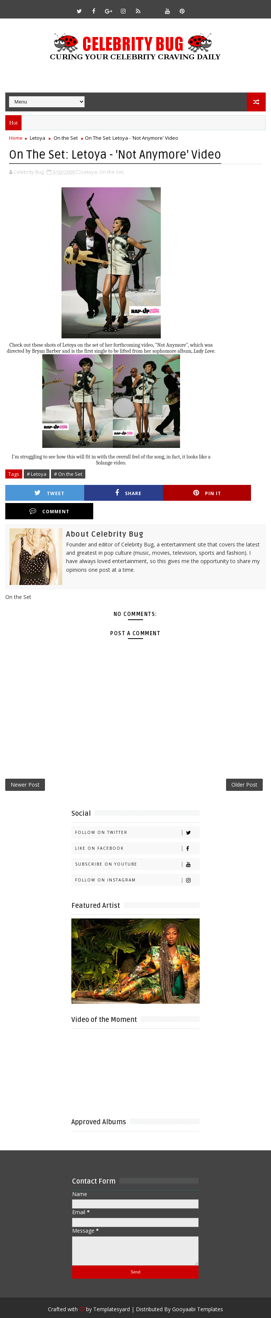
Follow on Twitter (137, 815)
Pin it (172, 492)
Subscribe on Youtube (137, 847)
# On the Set (68, 473)
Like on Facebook (137, 831)
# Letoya (36, 473)
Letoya (37, 137)
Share (107, 492)
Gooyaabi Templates (197, 1291)
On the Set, (112, 171)
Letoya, (90, 171)
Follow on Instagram (137, 863)
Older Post (244, 766)
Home (16, 137)
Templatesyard (111, 1291)
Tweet (43, 492)
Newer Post (25, 766)
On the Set (66, 137)
